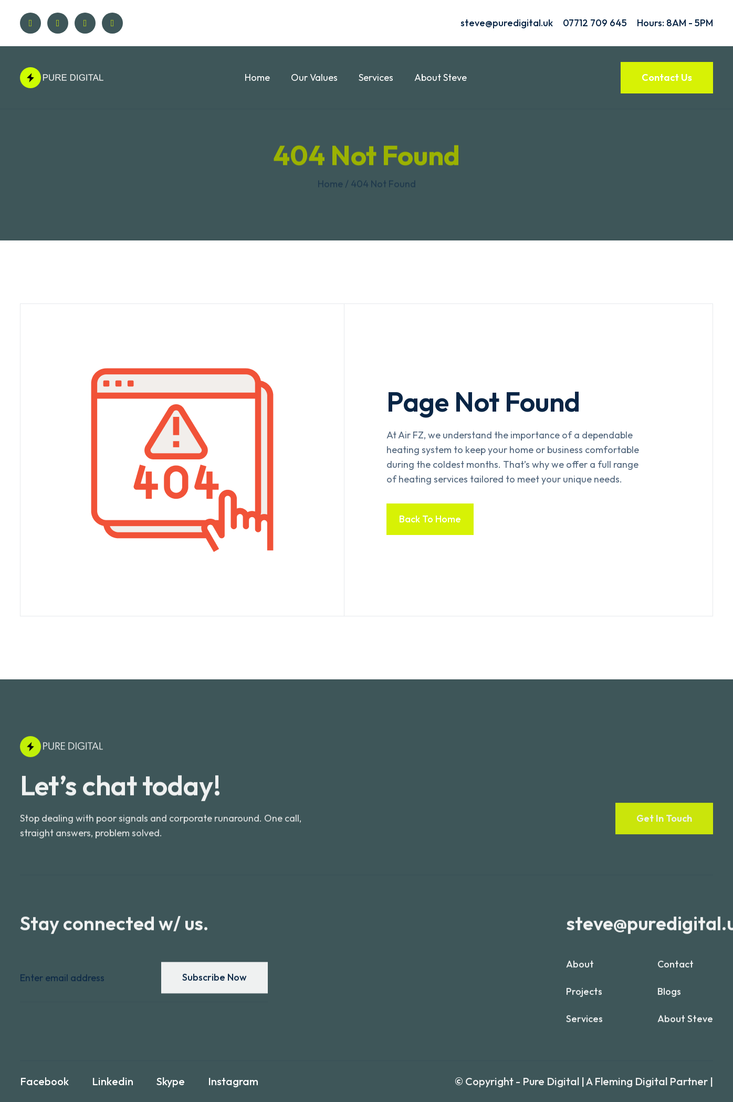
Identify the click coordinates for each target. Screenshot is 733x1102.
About (580, 970)
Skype (170, 1081)
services (584, 1025)
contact (675, 970)
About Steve (440, 77)
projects (584, 998)
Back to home (430, 519)
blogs (669, 998)
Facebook (44, 1081)
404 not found (383, 184)
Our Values (314, 77)
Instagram (233, 1081)
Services (376, 77)
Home (257, 77)
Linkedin (112, 1081)
